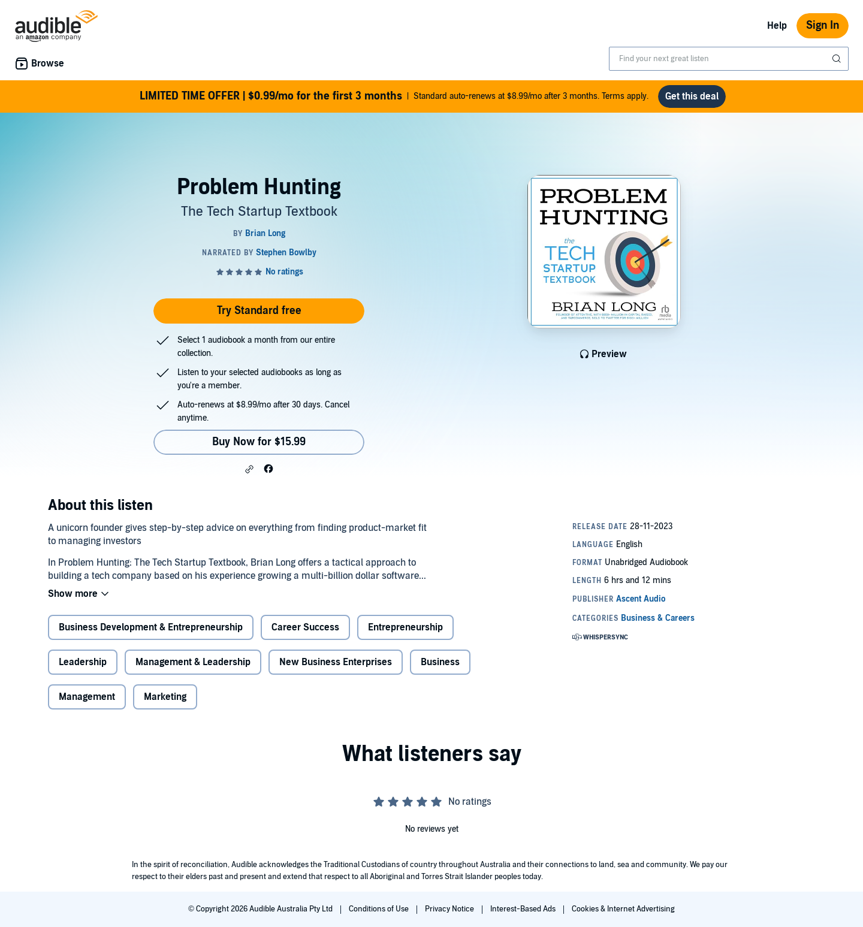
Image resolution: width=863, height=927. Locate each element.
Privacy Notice (450, 909)
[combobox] (729, 59)
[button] (249, 469)
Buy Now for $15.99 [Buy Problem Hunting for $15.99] (259, 442)
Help (777, 26)
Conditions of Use (380, 909)
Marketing (165, 697)
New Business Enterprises (335, 662)
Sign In (822, 25)
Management (87, 697)
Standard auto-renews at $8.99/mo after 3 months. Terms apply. (394, 96)
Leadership (83, 662)
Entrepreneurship (405, 627)
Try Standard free (259, 310)
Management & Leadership (193, 662)
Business (440, 662)
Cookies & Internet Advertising (623, 909)
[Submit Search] (838, 59)
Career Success (305, 627)
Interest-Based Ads (523, 909)
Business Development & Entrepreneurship (151, 627)
